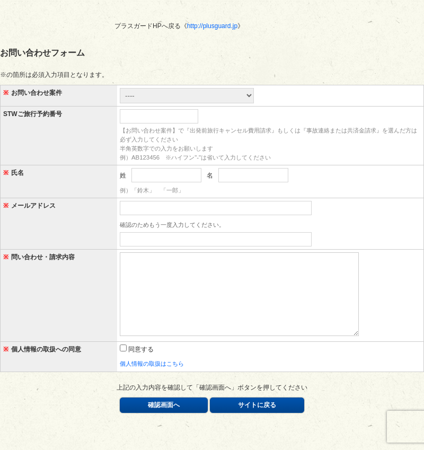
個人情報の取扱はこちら (152, 379)
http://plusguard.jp (212, 26)
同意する (137, 365)
